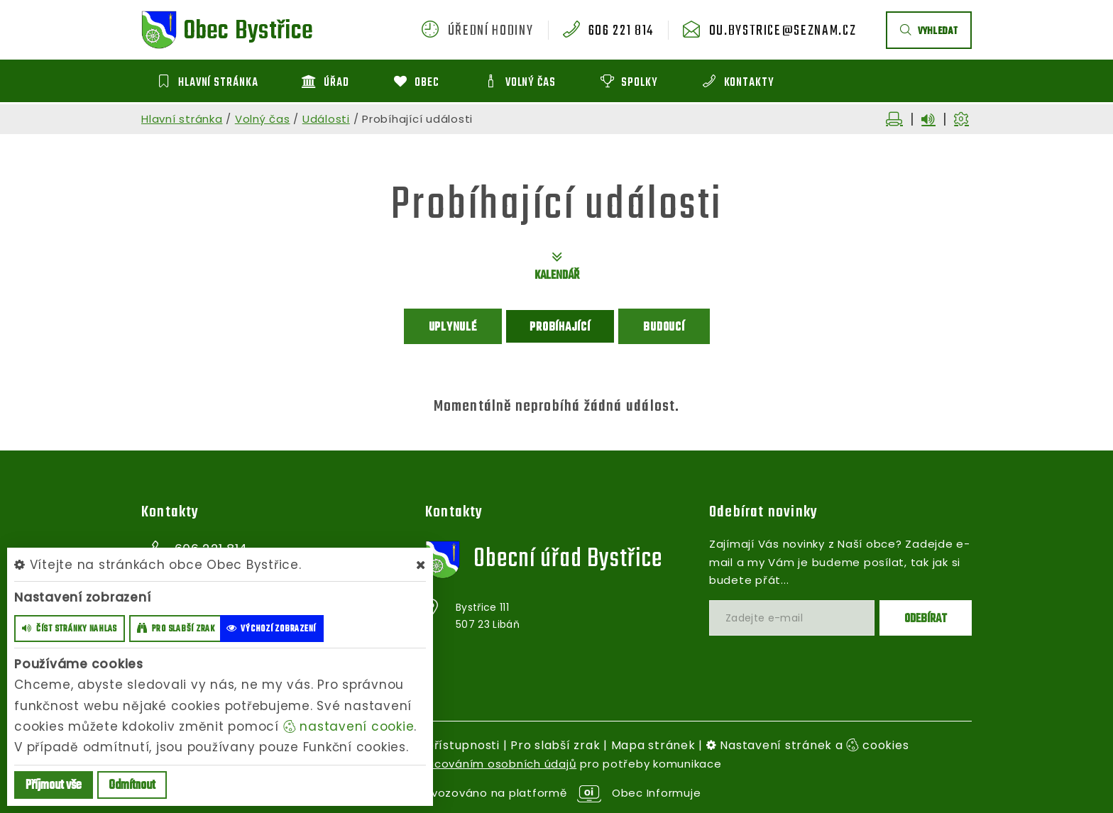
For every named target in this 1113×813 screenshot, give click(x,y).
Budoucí (663, 327)
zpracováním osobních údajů (493, 763)
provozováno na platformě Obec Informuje (556, 792)
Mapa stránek (653, 745)
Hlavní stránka (182, 118)
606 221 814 (621, 31)
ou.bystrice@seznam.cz (783, 31)
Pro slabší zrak (555, 745)
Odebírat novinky (763, 512)
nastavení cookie (349, 726)
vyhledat (929, 31)
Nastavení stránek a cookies (807, 745)
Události (326, 118)
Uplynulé (453, 327)
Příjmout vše (54, 785)
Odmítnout (132, 785)
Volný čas (262, 118)
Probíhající (560, 327)
